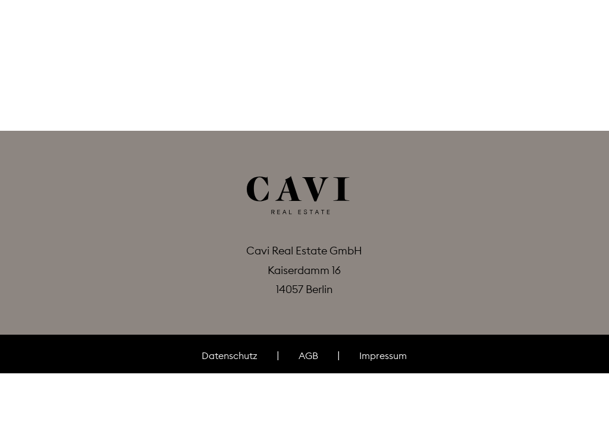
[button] (34, 46)
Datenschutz (230, 355)
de (555, 45)
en (575, 45)
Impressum (383, 355)
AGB (308, 355)
